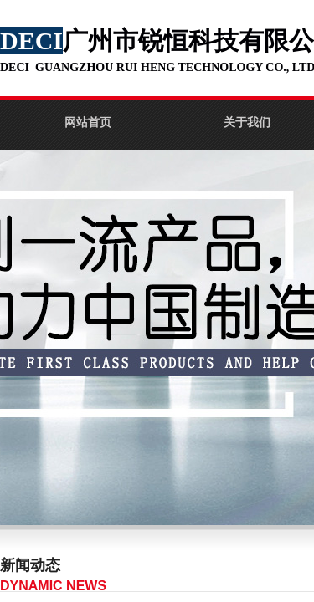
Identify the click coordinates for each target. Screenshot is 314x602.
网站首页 (87, 122)
